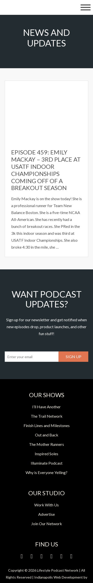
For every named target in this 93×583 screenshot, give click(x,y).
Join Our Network (46, 523)
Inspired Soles (46, 453)
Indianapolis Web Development (58, 577)
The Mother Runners (46, 444)
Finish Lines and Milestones (47, 425)
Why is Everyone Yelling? (46, 472)
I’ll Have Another (46, 406)
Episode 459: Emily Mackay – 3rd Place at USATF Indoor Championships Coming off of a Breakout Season (46, 170)
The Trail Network (46, 416)
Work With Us (46, 504)
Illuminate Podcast (46, 463)
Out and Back (46, 434)
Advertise (46, 514)
